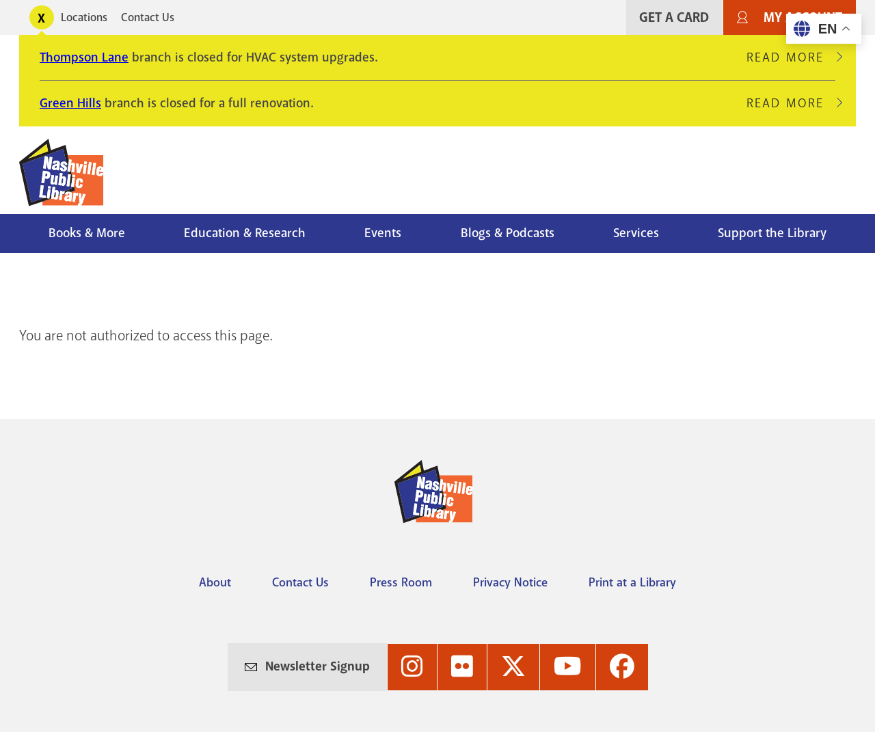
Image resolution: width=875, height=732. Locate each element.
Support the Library (772, 233)
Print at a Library (632, 582)
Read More (790, 57)
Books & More (87, 233)
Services (636, 233)
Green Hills (70, 103)
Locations (84, 17)
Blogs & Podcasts (507, 233)
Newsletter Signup (317, 666)
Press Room (401, 582)
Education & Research (245, 233)
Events (382, 233)
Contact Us (147, 17)
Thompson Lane (84, 57)
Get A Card (674, 17)
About (215, 582)
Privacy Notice (510, 582)
